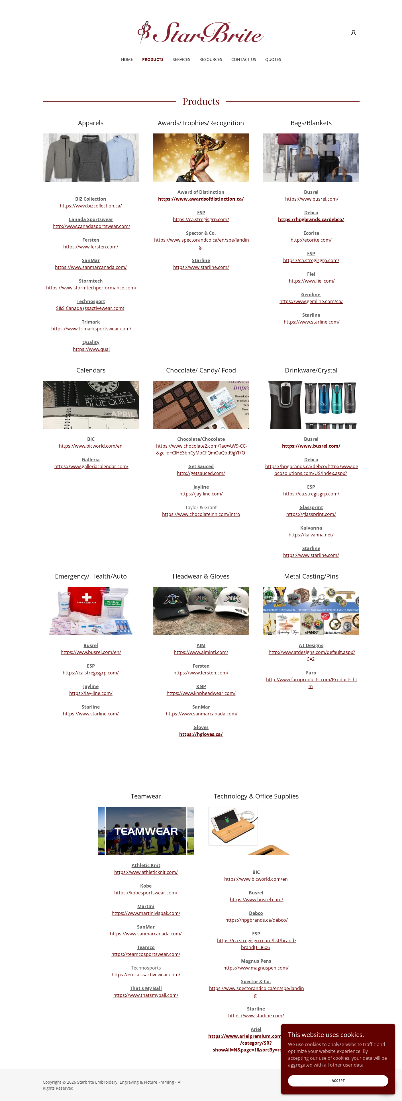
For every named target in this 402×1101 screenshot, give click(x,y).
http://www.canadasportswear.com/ (91, 226)
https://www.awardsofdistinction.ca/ (201, 199)
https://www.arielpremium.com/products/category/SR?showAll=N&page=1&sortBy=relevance (256, 1043)
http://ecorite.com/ (311, 240)
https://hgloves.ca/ (201, 734)
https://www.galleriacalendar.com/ (91, 466)
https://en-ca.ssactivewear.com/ (146, 975)
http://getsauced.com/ (201, 473)
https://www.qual (91, 349)
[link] (201, 32)
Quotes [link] (273, 59)
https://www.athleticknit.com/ (146, 872)
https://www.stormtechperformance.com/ (91, 288)
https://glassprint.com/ (311, 514)
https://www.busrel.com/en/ (91, 652)
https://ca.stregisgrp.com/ (201, 219)
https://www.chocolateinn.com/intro (201, 514)
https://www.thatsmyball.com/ (145, 995)
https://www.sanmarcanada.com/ (91, 267)
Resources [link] (210, 59)
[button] (353, 32)
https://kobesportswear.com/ (145, 893)
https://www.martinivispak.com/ (146, 913)
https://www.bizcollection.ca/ (91, 206)
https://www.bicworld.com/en (91, 446)
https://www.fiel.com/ (312, 281)
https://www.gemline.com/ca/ (311, 301)
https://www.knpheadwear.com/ (201, 693)
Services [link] (181, 59)
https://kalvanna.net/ (311, 535)
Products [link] (153, 59)
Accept (338, 1080)
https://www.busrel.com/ (311, 199)
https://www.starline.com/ (201, 267)
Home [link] (127, 59)
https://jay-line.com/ (201, 494)
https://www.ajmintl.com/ (201, 652)
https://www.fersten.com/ (90, 247)
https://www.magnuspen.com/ (256, 968)
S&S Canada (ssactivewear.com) (90, 308)
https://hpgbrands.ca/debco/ (311, 219)
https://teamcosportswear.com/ (145, 954)
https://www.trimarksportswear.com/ (91, 329)
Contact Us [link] (243, 59)
